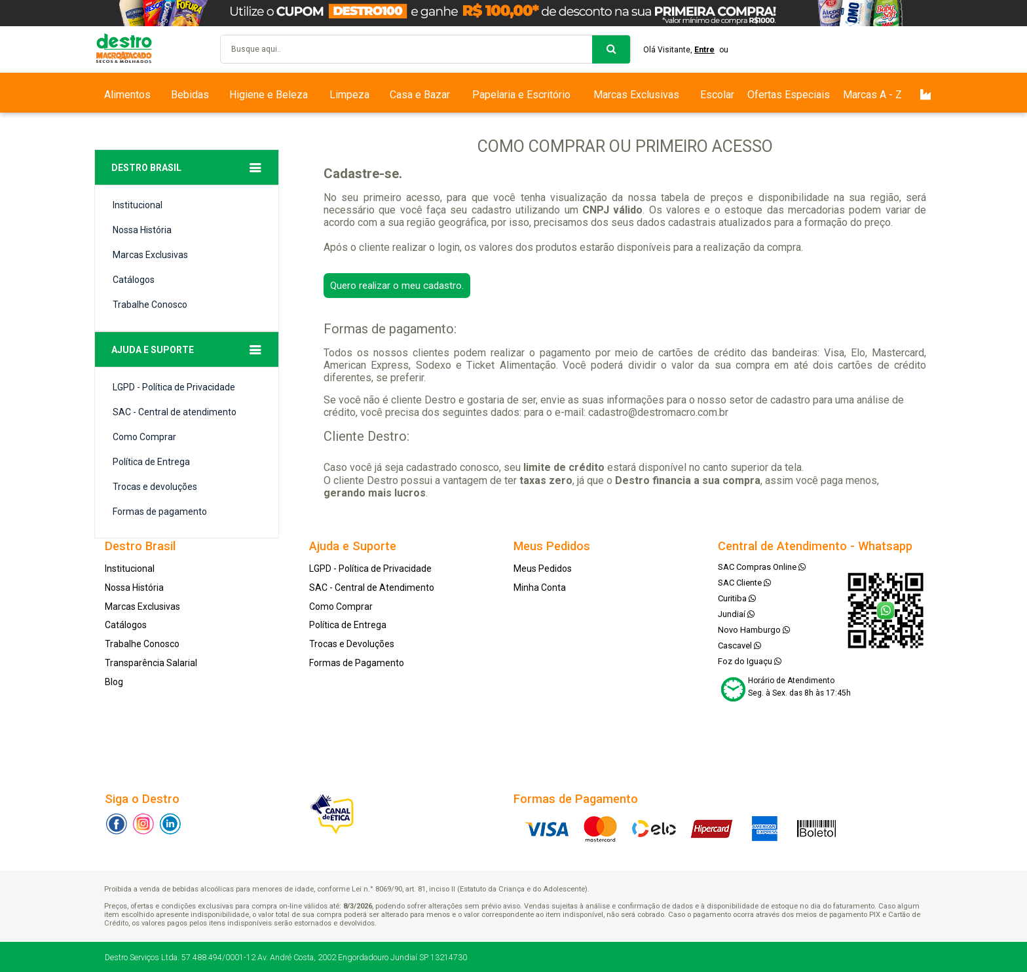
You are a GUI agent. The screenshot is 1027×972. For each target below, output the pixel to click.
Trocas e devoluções (155, 486)
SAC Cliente (744, 583)
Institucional (137, 205)
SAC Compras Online (762, 567)
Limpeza (349, 94)
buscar (611, 49)
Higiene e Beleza (268, 94)
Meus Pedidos (543, 568)
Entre (705, 49)
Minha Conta (540, 587)
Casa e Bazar (420, 94)
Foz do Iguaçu (749, 661)
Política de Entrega (151, 462)
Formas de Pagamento (356, 663)
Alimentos (127, 94)
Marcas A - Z (872, 94)
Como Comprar (144, 437)
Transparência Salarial (151, 663)
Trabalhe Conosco (150, 304)
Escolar (717, 94)
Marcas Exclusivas (636, 94)
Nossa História (142, 230)
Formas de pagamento (160, 511)
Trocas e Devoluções (351, 644)
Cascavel (739, 645)
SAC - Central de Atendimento (371, 587)
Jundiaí (736, 614)
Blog (114, 682)
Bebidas (190, 94)
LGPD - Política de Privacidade (174, 387)
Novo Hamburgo (754, 630)
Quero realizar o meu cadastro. (397, 285)
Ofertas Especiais (788, 94)
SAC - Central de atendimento (174, 412)
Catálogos (134, 279)
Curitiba (737, 598)
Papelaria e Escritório (521, 94)
